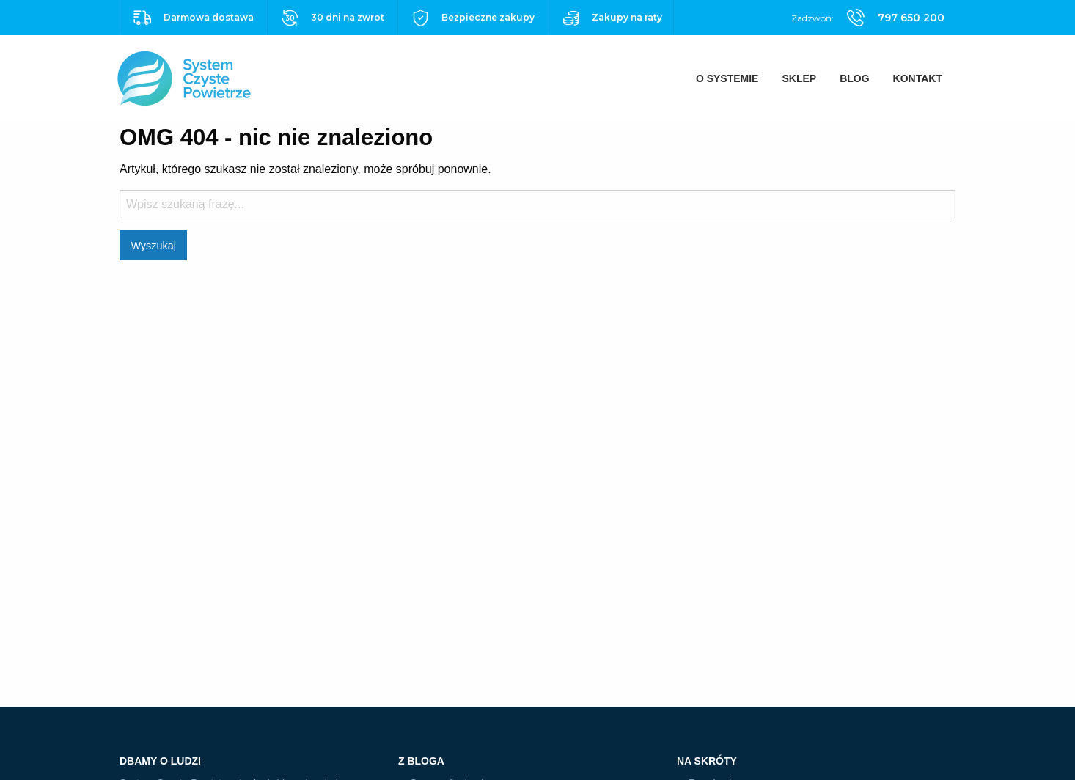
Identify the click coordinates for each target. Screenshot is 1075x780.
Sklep (799, 78)
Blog (854, 78)
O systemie (727, 78)
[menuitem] (727, 78)
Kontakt (917, 78)
